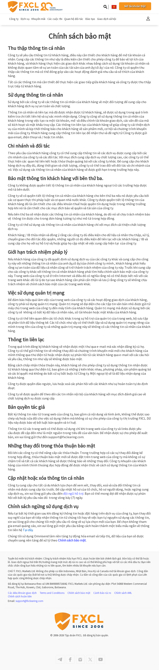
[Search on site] (105, 7)
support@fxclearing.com (29, 601)
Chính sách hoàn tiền (20, 596)
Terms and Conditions (52, 593)
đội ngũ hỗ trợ (73, 493)
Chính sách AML (123, 593)
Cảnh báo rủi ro (102, 593)
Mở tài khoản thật (135, 6)
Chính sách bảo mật (72, 540)
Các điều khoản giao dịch (22, 593)
